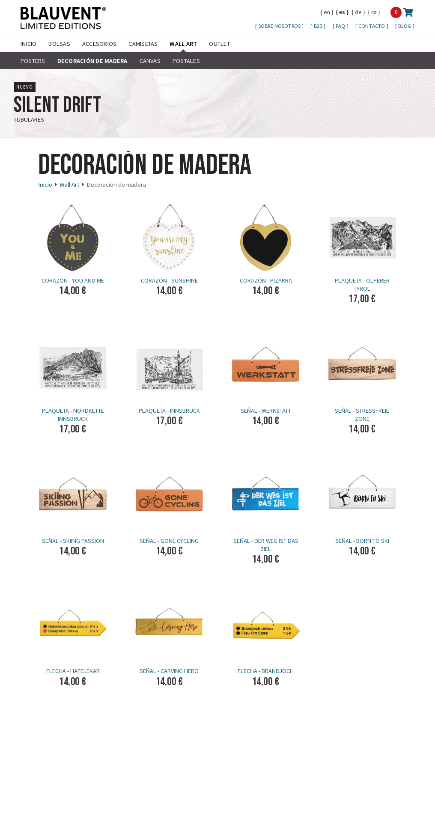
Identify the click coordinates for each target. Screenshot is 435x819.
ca (374, 12)
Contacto (372, 26)
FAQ (341, 26)
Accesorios (99, 44)
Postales (186, 61)
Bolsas (59, 44)
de (358, 12)
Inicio (28, 44)
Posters (33, 61)
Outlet (219, 44)
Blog (405, 26)
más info (404, 115)
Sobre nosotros (280, 26)
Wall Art (183, 44)
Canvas (150, 61)
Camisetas (143, 44)
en (327, 12)
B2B (319, 26)
